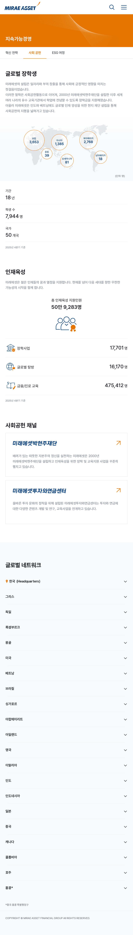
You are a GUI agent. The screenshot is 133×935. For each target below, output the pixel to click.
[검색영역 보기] (111, 7)
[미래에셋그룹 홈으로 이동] (22, 7)
